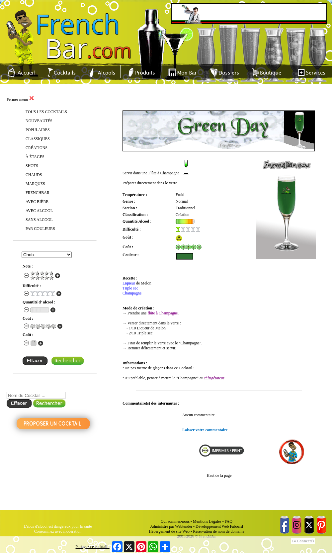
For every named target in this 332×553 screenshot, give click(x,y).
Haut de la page (219, 475)
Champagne (132, 293)
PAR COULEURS (40, 228)
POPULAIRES (38, 129)
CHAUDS (34, 174)
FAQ (228, 521)
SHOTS (32, 165)
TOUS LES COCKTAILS (46, 111)
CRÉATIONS (36, 147)
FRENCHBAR (37, 192)
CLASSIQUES (38, 138)
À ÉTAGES (35, 156)
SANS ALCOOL (39, 219)
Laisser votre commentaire (205, 430)
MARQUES (35, 183)
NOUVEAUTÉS (39, 120)
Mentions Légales (207, 521)
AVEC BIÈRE (37, 201)
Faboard (236, 526)
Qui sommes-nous (175, 521)
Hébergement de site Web (169, 531)
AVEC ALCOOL (39, 210)
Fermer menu (20, 99)
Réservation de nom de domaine (218, 531)
